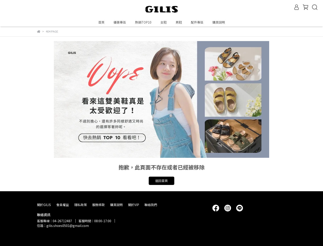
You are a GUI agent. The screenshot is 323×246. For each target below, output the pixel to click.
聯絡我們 (150, 204)
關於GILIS (44, 204)
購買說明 (218, 22)
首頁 (101, 22)
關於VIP (133, 204)
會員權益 (62, 204)
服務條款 (98, 204)
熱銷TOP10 (143, 22)
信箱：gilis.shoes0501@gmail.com (63, 225)
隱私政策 (80, 204)
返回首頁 (161, 180)
